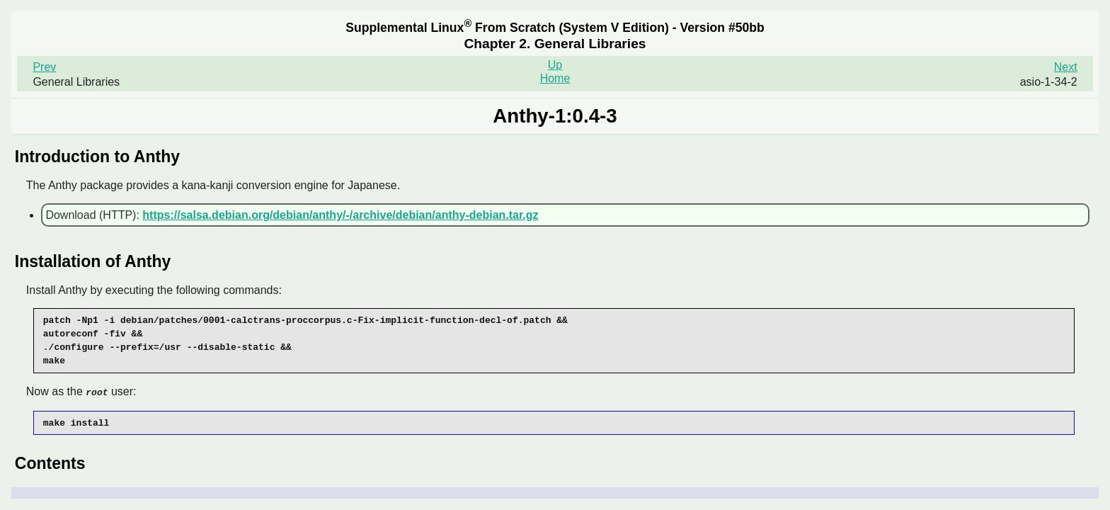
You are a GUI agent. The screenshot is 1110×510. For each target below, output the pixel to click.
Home (555, 78)
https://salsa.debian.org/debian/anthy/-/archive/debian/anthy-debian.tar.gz (340, 215)
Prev (44, 67)
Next (1065, 67)
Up (555, 65)
